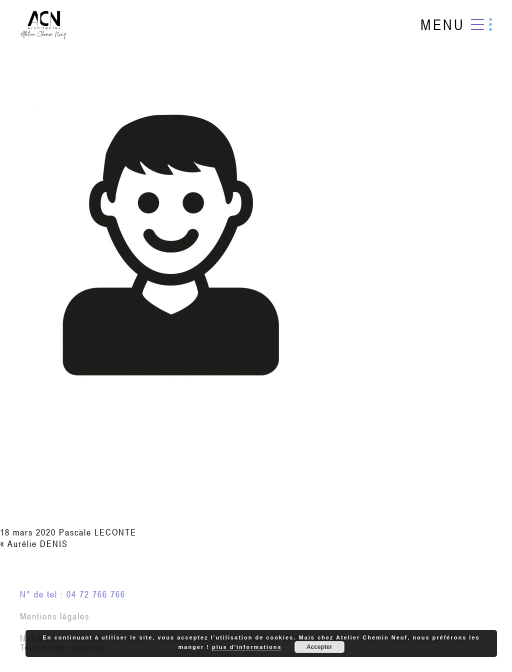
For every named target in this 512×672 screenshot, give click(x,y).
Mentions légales (55, 616)
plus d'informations (247, 647)
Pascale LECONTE (97, 532)
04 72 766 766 (96, 594)
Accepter (319, 647)
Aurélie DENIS (38, 543)
